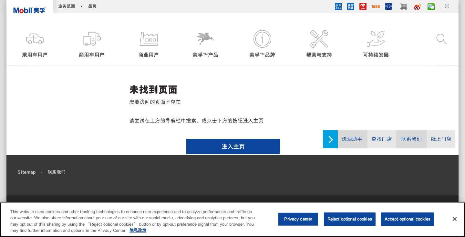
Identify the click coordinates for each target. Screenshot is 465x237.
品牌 (92, 6)
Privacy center (298, 219)
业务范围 (66, 6)
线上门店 (441, 139)
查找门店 (381, 139)
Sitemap (26, 172)
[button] (35, 44)
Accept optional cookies (407, 219)
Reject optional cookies (349, 219)
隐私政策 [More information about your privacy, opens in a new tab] (137, 230)
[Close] (455, 219)
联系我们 (411, 139)
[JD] (363, 7)
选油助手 (352, 139)
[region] (232, 219)
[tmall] (351, 7)
